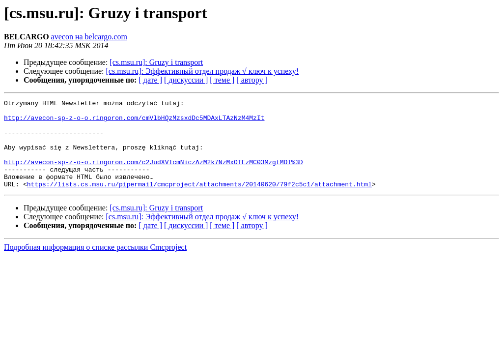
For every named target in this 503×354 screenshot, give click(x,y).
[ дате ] (150, 80)
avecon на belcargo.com (89, 36)
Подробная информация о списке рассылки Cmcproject (95, 265)
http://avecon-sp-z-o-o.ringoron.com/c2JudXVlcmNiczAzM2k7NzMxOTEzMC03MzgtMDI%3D (153, 175)
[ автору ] (251, 80)
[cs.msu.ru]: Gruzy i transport (156, 62)
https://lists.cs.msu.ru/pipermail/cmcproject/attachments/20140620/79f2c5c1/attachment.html (199, 201)
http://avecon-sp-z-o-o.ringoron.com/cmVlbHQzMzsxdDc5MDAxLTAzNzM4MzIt (134, 122)
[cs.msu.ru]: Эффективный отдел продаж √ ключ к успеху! (202, 71)
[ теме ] (222, 80)
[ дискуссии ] (186, 80)
